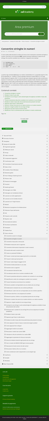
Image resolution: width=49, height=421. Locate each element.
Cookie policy (6, 377)
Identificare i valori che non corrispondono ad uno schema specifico (24, 290)
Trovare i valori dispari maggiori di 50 (16, 262)
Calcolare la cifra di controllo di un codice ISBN (18, 334)
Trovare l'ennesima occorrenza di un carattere (18, 282)
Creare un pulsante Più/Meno (14, 253)
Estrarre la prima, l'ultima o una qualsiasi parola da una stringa (22, 296)
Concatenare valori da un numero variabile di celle (19, 273)
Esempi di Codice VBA (15, 41)
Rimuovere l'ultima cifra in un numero (16, 349)
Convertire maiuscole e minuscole (15, 241)
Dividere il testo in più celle (13, 314)
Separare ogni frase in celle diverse (15, 317)
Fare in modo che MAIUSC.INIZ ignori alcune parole (19, 343)
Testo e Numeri (25, 41)
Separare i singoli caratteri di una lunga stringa (18, 302)
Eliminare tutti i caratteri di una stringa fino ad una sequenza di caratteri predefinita (25, 310)
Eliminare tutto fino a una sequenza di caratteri (18, 293)
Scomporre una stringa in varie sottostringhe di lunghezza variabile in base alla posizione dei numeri (26, 306)
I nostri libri (5, 389)
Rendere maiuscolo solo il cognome (15, 244)
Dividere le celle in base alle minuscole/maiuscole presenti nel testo (24, 320)
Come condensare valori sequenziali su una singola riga (21, 352)
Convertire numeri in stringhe (14, 236)
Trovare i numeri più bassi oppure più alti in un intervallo (21, 256)
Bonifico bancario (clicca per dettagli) (11, 409)
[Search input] (23, 7)
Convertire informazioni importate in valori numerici (20, 247)
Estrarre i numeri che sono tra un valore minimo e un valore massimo (24, 299)
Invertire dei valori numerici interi (15, 250)
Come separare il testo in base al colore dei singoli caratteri (21, 323)
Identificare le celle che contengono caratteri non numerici (21, 279)
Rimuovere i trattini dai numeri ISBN (15, 331)
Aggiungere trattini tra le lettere (14, 328)
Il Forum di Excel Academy (9, 399)
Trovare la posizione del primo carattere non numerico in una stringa (24, 276)
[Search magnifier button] (45, 7)
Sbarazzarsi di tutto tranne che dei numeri (17, 346)
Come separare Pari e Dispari (14, 326)
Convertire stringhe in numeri (38, 41)
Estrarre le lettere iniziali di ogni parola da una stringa (20, 340)
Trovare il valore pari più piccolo (14, 259)
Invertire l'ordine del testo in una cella (16, 264)
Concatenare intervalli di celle (14, 270)
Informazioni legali (7, 381)
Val (5, 113)
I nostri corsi (5, 391)
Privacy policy (6, 375)
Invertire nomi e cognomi (13, 267)
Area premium (5, 41)
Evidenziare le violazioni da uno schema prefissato (19, 288)
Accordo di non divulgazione (9, 379)
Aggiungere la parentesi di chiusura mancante (18, 337)
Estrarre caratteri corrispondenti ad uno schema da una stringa (23, 285)
